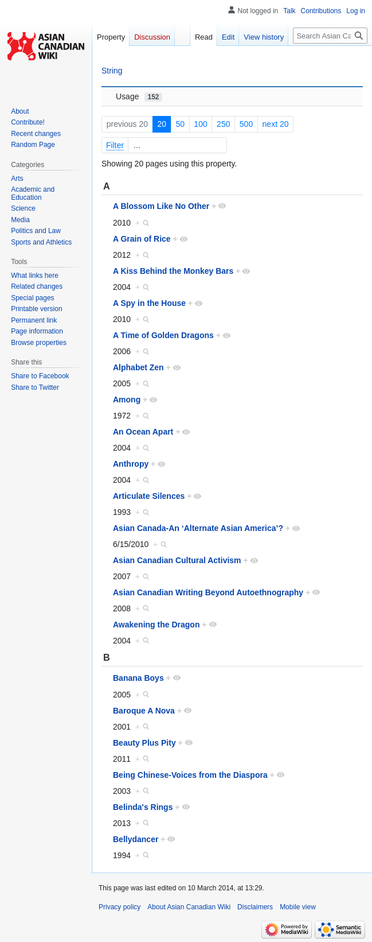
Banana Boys (138, 678)
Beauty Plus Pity (144, 742)
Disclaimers (255, 907)
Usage (139, 97)
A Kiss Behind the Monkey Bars (173, 271)
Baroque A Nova (144, 710)
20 (161, 124)
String (112, 70)
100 (200, 124)
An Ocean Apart (143, 431)
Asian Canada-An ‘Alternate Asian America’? (198, 528)
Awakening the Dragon (156, 624)
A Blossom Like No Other (161, 206)
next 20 (276, 124)
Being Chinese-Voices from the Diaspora (190, 775)
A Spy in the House (149, 303)
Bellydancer (135, 839)
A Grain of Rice (142, 238)
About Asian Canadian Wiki (188, 907)
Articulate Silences (149, 496)
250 (223, 124)
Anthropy (130, 463)
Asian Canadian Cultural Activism (177, 560)
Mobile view (298, 907)
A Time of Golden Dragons (163, 335)
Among (126, 399)
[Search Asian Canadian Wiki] (330, 36)
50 (180, 124)
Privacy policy (119, 907)
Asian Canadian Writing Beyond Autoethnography (208, 592)
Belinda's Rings (143, 807)
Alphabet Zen (138, 367)
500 (246, 124)
